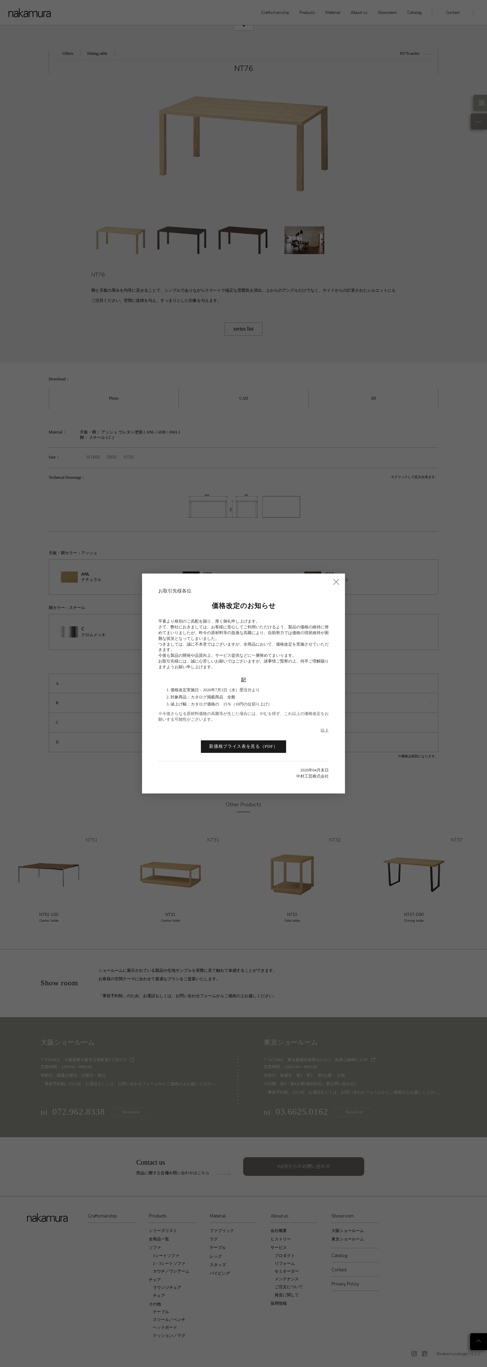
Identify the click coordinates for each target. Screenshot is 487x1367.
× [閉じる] (336, 581)
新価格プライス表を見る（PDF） (243, 746)
